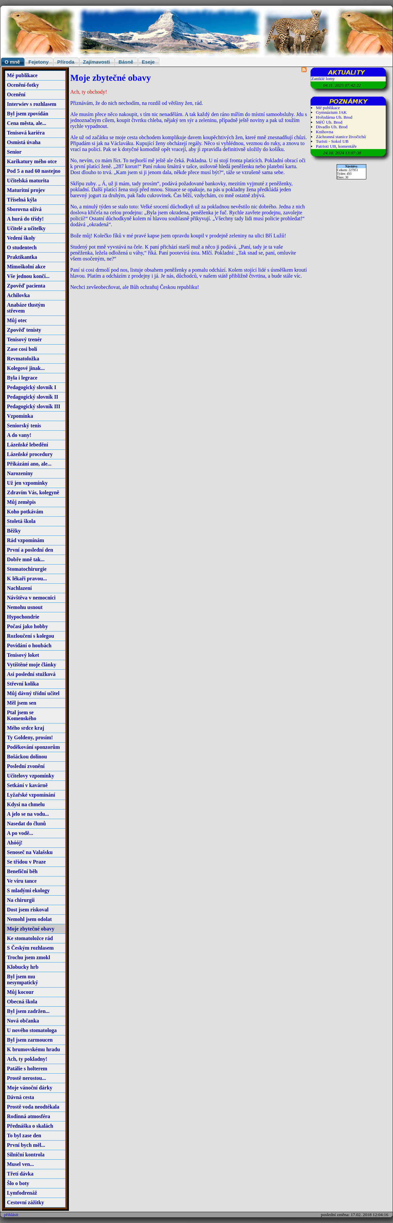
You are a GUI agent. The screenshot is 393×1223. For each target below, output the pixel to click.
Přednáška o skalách (30, 1126)
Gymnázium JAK (331, 112)
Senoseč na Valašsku (30, 852)
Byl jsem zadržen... (28, 1011)
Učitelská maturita (28, 180)
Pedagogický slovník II (32, 397)
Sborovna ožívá (24, 209)
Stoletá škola (21, 521)
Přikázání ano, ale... (29, 464)
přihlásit (11, 1214)
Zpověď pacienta (26, 286)
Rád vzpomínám (25, 540)
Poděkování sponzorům (33, 747)
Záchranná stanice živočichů (341, 136)
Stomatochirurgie (26, 569)
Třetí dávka (20, 1174)
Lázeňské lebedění (27, 444)
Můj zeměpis (21, 502)
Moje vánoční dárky (29, 1087)
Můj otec (17, 320)
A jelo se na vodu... (28, 814)
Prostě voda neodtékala (33, 1107)
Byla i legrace (22, 378)
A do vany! (19, 435)
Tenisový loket (23, 655)
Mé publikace (22, 75)
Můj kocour (20, 992)
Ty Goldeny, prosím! (30, 737)
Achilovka (18, 295)
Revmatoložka (23, 358)
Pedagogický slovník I (31, 387)
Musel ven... (20, 1164)
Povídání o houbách (29, 645)
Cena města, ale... (26, 123)
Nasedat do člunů (26, 823)
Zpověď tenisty (24, 330)
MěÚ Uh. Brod (329, 122)
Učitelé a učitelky (26, 228)
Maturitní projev (26, 190)
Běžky (14, 531)
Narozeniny (20, 473)
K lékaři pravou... (27, 578)
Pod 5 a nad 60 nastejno (33, 171)
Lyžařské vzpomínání (31, 795)
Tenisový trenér (24, 339)
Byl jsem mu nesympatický (22, 979)
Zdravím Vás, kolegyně (33, 492)
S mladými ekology (28, 890)
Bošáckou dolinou (27, 756)
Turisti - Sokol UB (332, 141)
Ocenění (16, 94)
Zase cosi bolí (22, 349)
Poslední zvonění (26, 766)
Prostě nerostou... (26, 1078)
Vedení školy (21, 238)
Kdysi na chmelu (26, 804)
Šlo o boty (18, 1183)
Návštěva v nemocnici (31, 597)
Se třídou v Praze (26, 862)
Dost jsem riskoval (27, 909)
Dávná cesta (20, 1097)
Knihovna (324, 131)
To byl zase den (24, 1135)
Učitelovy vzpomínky (30, 776)
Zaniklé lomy (323, 78)
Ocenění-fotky (23, 85)
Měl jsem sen (21, 703)
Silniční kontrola (26, 1154)
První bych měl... (26, 1145)
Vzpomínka (20, 416)
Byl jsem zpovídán (27, 113)
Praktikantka (22, 257)
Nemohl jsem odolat (29, 919)
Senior (14, 152)
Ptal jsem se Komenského (21, 715)
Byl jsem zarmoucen (30, 1040)
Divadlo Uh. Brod (332, 126)
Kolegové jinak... (26, 368)
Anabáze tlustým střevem (26, 308)
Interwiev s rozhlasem (31, 104)
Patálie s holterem (27, 1068)
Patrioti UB (326, 146)
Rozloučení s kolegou (30, 636)
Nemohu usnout (25, 607)
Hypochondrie (23, 617)
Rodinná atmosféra (28, 1116)
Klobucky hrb (23, 967)
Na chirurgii (21, 900)
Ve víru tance (22, 881)
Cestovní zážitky (25, 1202)
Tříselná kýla (22, 199)
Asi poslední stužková (31, 674)
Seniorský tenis (24, 425)
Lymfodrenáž (22, 1193)
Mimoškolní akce (26, 266)
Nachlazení (19, 588)
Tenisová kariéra (26, 133)
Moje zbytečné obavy (30, 929)
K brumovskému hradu (33, 1049)
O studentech (22, 247)
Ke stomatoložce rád (30, 938)
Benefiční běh (22, 871)
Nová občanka (23, 1021)
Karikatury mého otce (32, 161)
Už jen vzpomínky (27, 483)
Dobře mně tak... (26, 559)
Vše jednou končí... (28, 276)
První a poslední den (30, 550)
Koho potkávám (25, 511)
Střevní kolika (23, 684)
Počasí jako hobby (27, 626)
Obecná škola (22, 1001)
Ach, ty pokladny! (27, 1059)
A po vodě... (20, 833)
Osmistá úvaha (24, 142)
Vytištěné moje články (31, 664)
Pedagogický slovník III (33, 406)
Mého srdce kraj (25, 728)
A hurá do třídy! (25, 219)
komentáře (347, 146)
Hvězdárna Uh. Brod (334, 117)
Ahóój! (14, 842)
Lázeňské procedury (30, 454)
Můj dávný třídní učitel (33, 693)
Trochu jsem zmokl (28, 957)
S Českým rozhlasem (30, 948)
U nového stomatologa (32, 1030)
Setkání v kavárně (27, 785)
